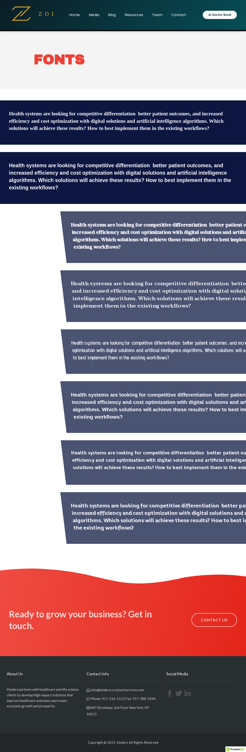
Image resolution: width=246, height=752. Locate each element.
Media (94, 14)
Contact (178, 14)
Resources (134, 14)
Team (157, 14)
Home (74, 14)
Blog (112, 14)
